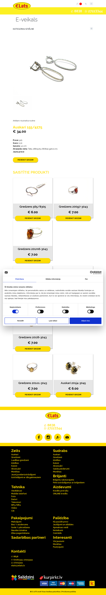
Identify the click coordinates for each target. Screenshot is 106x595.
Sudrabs (60, 451)
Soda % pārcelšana (20, 527)
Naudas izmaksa (19, 530)
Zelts (15, 451)
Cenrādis (57, 533)
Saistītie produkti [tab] (31, 172)
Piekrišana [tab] (19, 279)
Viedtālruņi (16, 491)
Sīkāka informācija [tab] (53, 279)
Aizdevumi (62, 487)
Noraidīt (20, 321)
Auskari (14, 454)
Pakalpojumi (22, 518)
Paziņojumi (58, 547)
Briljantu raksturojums (63, 480)
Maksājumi (16, 522)
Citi (12, 511)
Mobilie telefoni (19, 493)
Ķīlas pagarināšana (20, 533)
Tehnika (18, 487)
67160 (18, 560)
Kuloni (14, 466)
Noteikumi (58, 530)
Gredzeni (15, 457)
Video (14, 508)
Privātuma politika (69, 592)
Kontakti (18, 551)
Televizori (16, 502)
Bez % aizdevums (19, 524)
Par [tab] (86, 279)
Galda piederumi (61, 469)
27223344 (28, 560)
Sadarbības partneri (28, 537)
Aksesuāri (16, 469)
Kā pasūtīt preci (60, 522)
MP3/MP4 (16, 505)
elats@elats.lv (18, 565)
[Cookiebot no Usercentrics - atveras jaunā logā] (91, 272)
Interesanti (62, 537)
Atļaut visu (85, 321)
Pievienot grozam (25, 160)
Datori (14, 499)
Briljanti (59, 476)
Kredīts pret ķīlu (60, 491)
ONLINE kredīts (60, 493)
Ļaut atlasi (53, 321)
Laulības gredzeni (20, 460)
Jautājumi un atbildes (63, 524)
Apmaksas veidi (60, 527)
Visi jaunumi (58, 541)
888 (78, 11)
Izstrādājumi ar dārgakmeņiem (26, 477)
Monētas (15, 471)
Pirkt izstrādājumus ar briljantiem (69, 482)
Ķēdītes (15, 463)
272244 (95, 11)
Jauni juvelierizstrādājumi (23, 474)
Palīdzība (61, 518)
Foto (13, 496)
